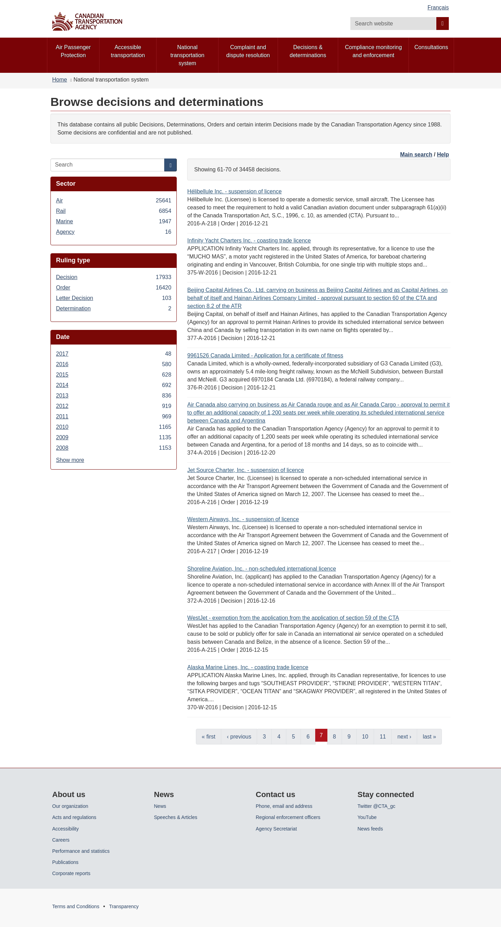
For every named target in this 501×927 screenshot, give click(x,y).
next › (404, 737)
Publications (65, 862)
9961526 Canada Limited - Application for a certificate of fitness (265, 355)
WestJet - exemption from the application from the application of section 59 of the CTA (293, 618)
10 (365, 737)
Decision (113, 277)
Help (443, 154)
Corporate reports (71, 873)
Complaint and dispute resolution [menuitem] (248, 51)
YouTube (367, 817)
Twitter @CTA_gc (377, 806)
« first (208, 737)
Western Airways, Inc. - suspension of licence (243, 519)
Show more (70, 460)
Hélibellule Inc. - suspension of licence (234, 191)
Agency (113, 232)
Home (59, 80)
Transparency (123, 906)
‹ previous (239, 737)
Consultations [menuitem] (431, 47)
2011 (113, 416)
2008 (113, 448)
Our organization (70, 806)
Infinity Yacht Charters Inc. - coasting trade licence (249, 241)
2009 (113, 437)
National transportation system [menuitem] (187, 55)
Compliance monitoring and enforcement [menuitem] (373, 51)
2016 (113, 364)
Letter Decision (113, 298)
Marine (113, 221)
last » (429, 737)
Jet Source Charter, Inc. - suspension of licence (245, 470)
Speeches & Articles (176, 817)
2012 (113, 406)
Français (438, 7)
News (160, 806)
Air (113, 200)
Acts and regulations (74, 817)
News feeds (370, 829)
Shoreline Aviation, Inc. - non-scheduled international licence (261, 569)
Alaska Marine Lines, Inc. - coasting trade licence (247, 667)
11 (383, 737)
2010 (113, 427)
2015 (113, 375)
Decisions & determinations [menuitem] (308, 51)
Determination (113, 308)
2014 (113, 385)
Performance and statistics (81, 851)
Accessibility (65, 829)
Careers (61, 840)
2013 (113, 396)
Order (113, 288)
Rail (113, 211)
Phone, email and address (284, 806)
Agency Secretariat (276, 829)
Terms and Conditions (75, 906)
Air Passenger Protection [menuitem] (73, 51)
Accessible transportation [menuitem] (128, 51)
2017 (113, 354)
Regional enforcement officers (288, 817)
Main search (416, 154)
